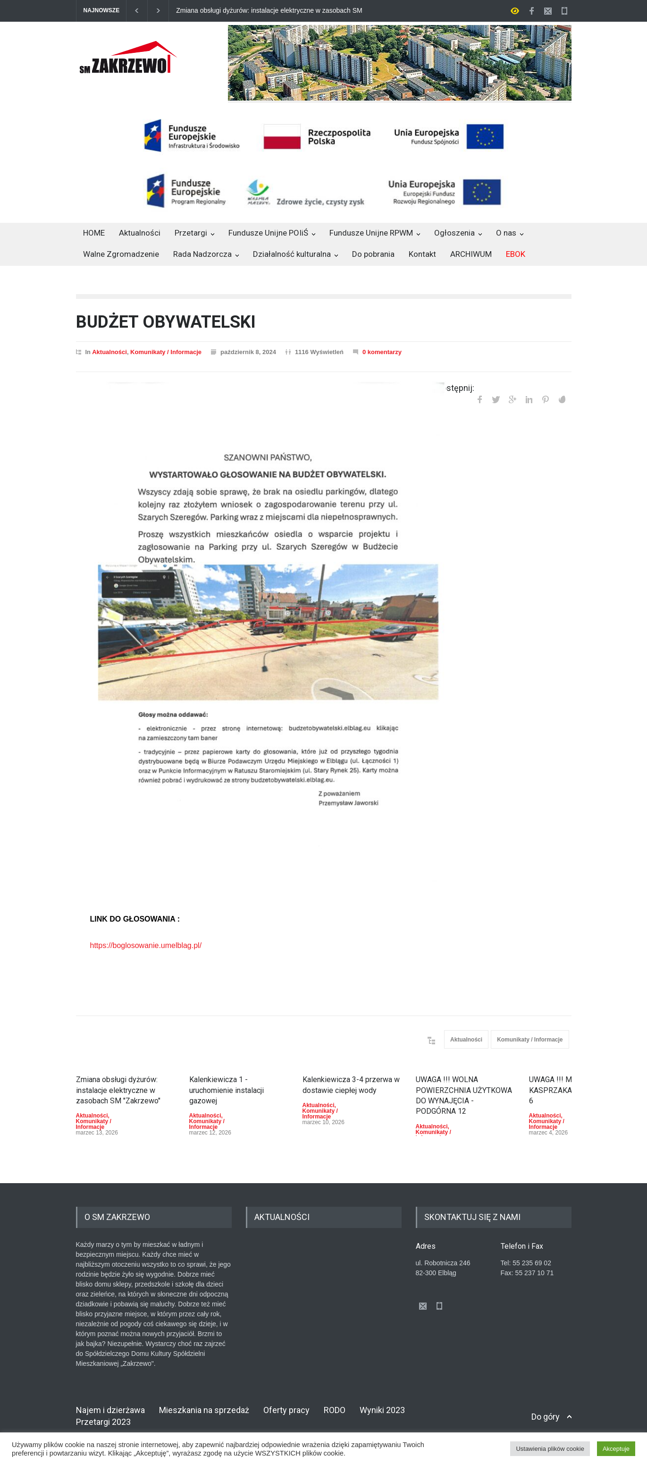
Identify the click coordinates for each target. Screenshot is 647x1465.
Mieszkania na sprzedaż (204, 1410)
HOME (94, 232)
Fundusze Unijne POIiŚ (268, 232)
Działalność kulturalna (292, 254)
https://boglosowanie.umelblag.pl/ (146, 945)
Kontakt (422, 254)
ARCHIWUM (471, 254)
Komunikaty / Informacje (166, 352)
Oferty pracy (286, 1410)
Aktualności (139, 232)
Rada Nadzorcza (202, 254)
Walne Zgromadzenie (121, 254)
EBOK (515, 254)
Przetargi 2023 (103, 1422)
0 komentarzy (382, 352)
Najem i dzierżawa (110, 1410)
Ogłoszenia (454, 232)
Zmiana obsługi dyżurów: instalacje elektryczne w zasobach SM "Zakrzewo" (269, 10)
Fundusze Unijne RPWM (371, 232)
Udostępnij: (453, 388)
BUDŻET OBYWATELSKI (166, 322)
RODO (334, 1410)
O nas (506, 232)
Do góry (545, 1417)
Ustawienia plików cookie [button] (550, 1448)
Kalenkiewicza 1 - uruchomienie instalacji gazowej (226, 1090)
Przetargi (191, 232)
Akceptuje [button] (616, 1448)
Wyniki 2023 (382, 1410)
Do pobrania (373, 254)
